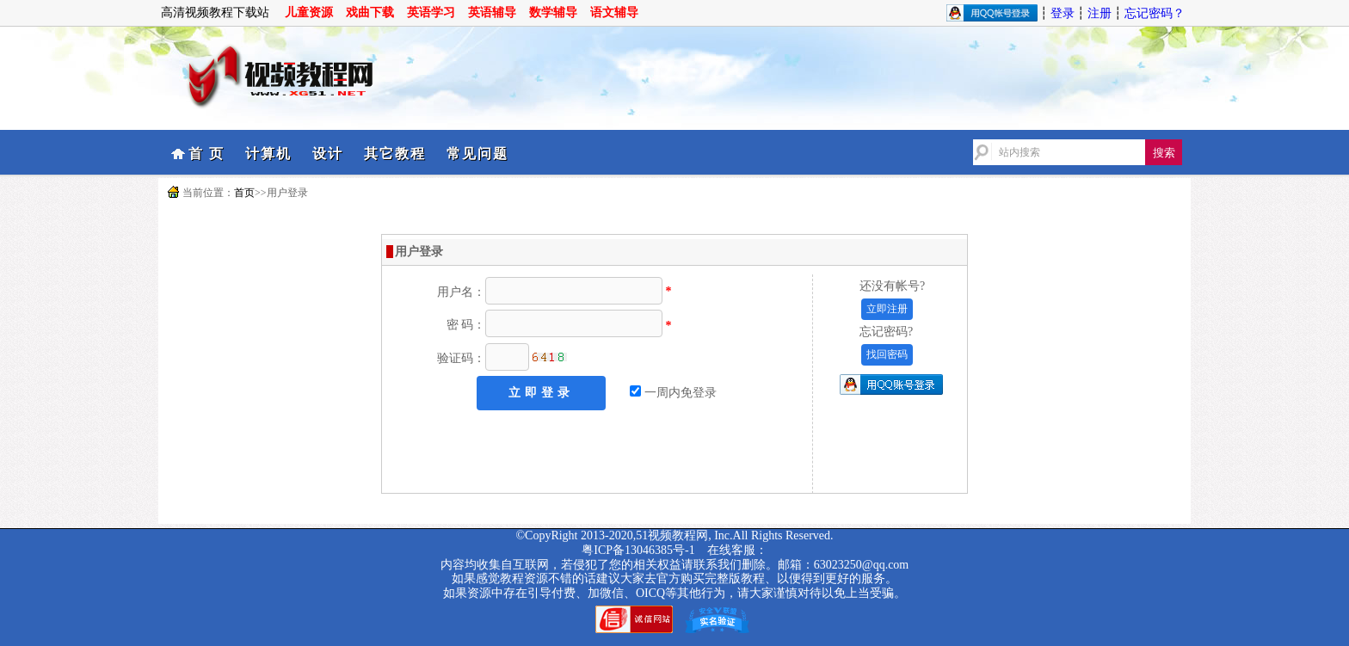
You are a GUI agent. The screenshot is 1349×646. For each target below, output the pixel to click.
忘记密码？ (1154, 13)
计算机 (268, 153)
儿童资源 (309, 12)
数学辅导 (553, 12)
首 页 (206, 153)
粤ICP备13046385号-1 (638, 550)
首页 (244, 193)
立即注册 (887, 309)
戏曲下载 (370, 12)
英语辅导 (492, 12)
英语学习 (431, 12)
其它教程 (395, 153)
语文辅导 (614, 12)
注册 (1099, 13)
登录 (1062, 13)
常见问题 (477, 153)
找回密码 (887, 354)
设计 (327, 153)
